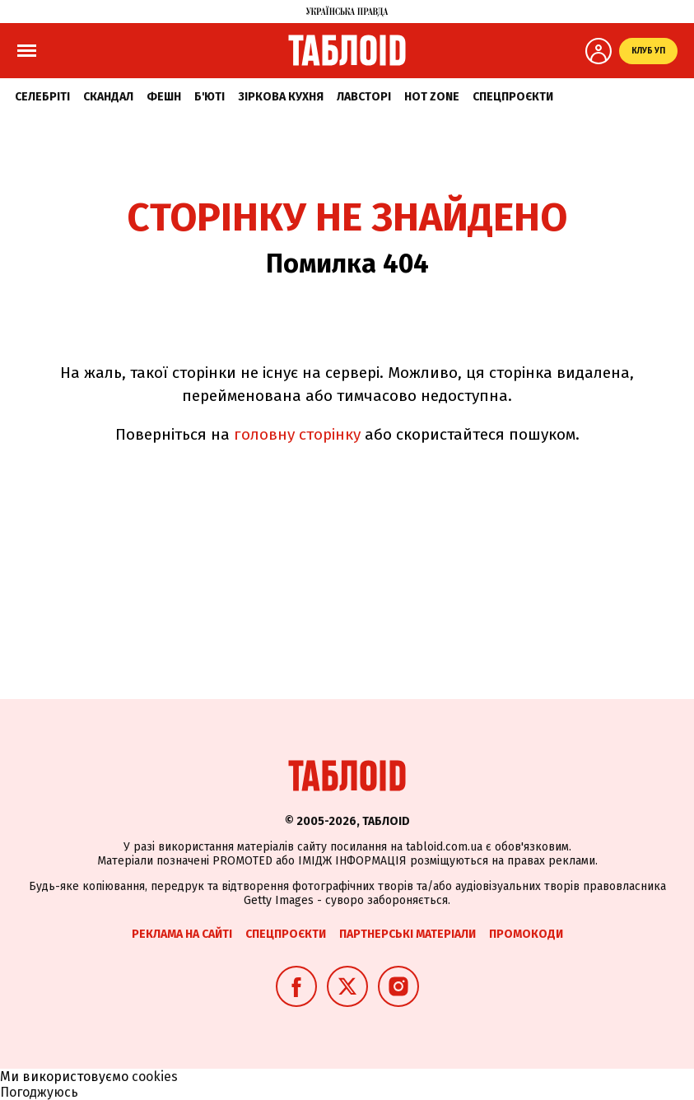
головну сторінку (297, 434)
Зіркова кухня (281, 97)
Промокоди (526, 934)
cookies (155, 1076)
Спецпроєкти (513, 97)
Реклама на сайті (182, 934)
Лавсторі (364, 97)
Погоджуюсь (39, 1092)
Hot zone (431, 97)
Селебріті (42, 97)
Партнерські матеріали (407, 934)
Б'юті (209, 97)
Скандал (108, 97)
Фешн (164, 97)
